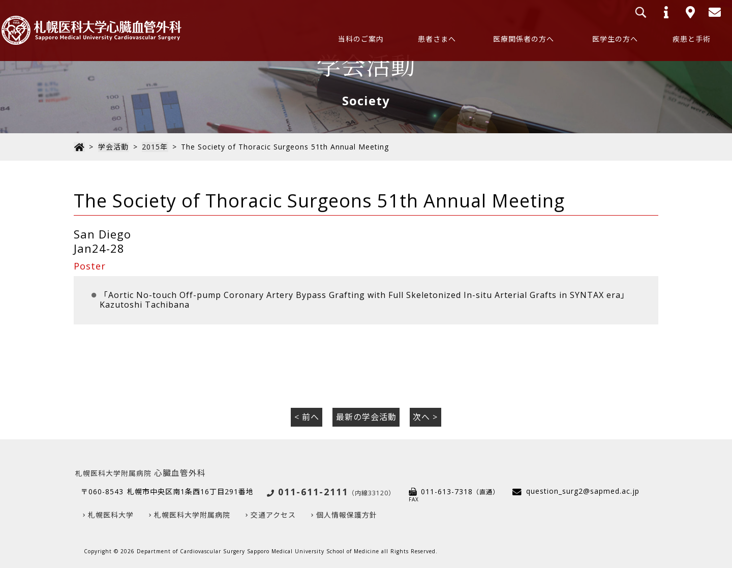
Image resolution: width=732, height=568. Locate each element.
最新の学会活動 (366, 417)
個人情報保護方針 (346, 515)
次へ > (425, 417)
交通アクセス (273, 515)
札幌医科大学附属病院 (192, 515)
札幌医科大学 (111, 515)
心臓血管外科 (140, 472)
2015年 (153, 147)
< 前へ (306, 417)
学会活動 (112, 147)
